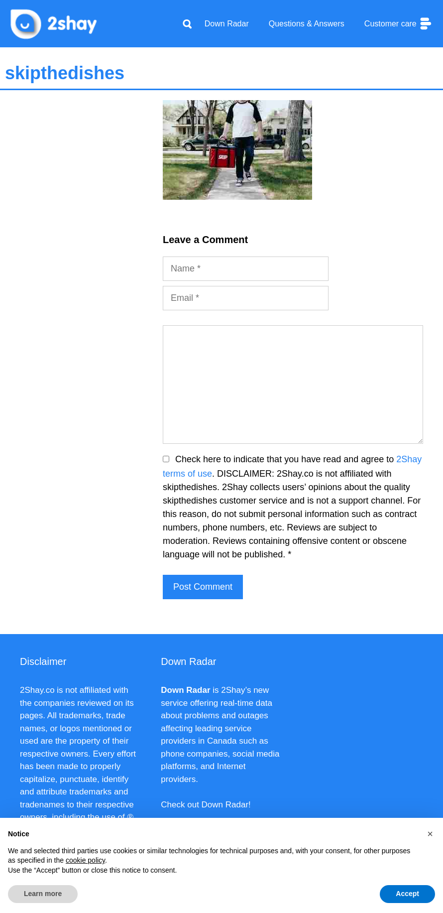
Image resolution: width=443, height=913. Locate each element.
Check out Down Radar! (205, 804)
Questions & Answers (306, 23)
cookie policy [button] (85, 860)
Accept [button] (407, 894)
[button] (430, 834)
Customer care (398, 23)
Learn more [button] (43, 894)
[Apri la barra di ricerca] (187, 24)
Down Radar (227, 23)
